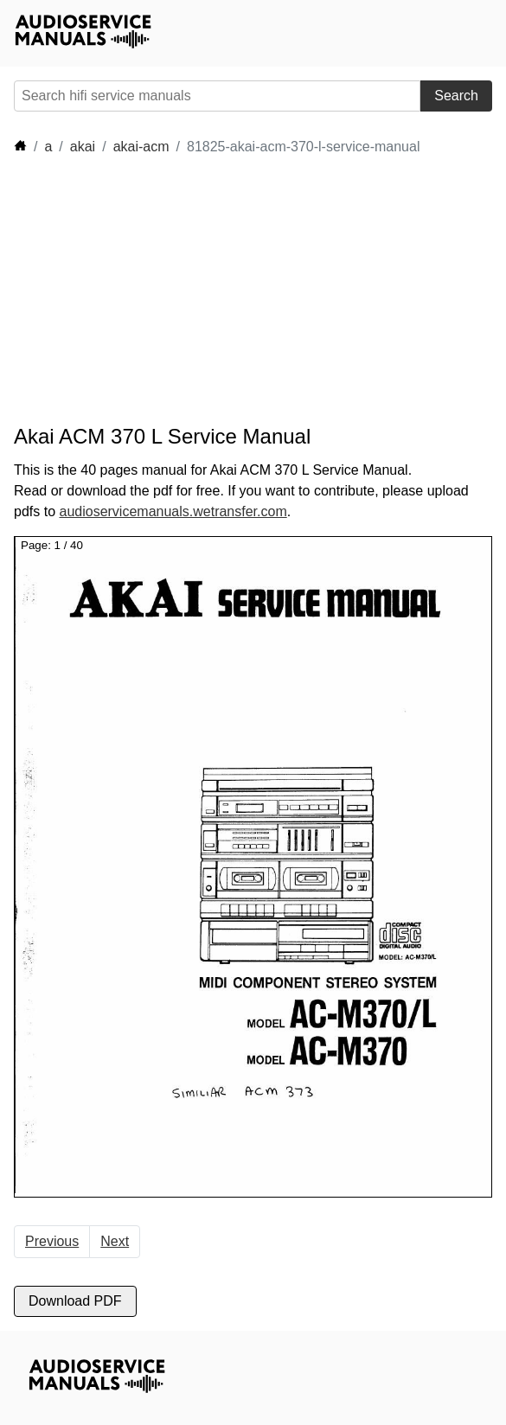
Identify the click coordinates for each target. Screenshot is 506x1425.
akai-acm (141, 146)
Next (114, 1241)
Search (456, 95)
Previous (52, 1241)
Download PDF (75, 1301)
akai (82, 146)
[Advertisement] (169, 290)
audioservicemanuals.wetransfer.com (172, 511)
